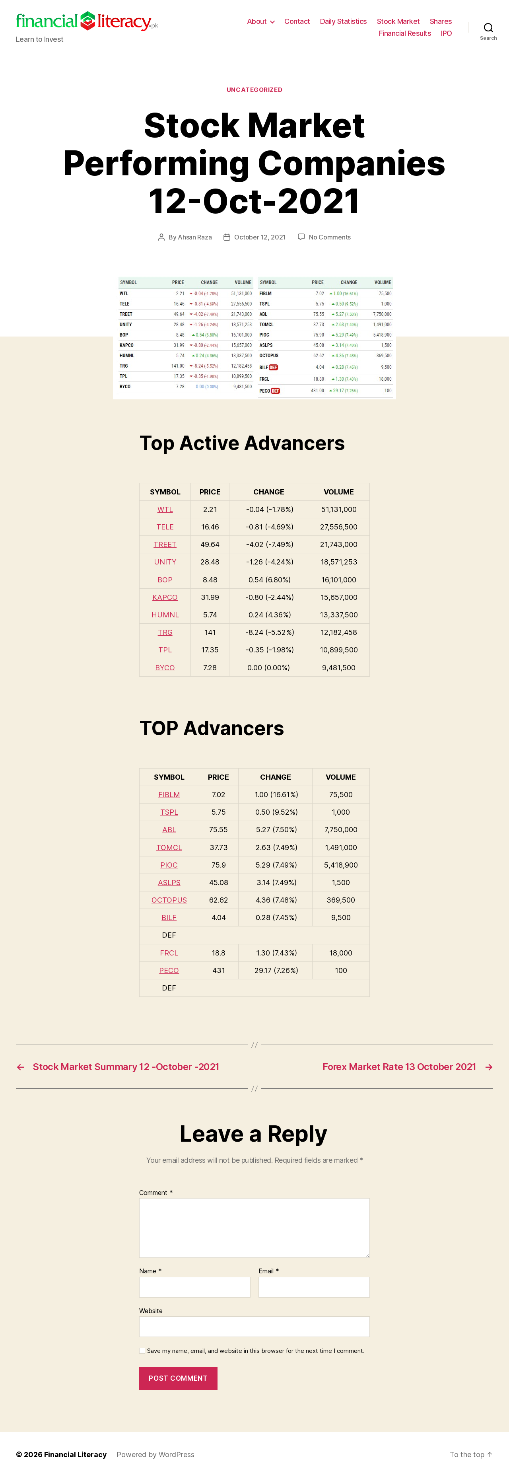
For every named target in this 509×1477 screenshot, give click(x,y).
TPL (165, 650)
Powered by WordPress (155, 1454)
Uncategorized (254, 89)
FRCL (169, 953)
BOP (165, 580)
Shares (441, 21)
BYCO (165, 668)
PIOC (169, 865)
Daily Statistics (343, 21)
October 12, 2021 (260, 237)
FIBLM (169, 794)
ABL (169, 829)
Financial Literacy (75, 1454)
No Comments (330, 237)
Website (151, 1311)
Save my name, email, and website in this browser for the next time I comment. (256, 1350)
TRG (165, 632)
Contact (297, 21)
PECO (169, 970)
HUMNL (165, 615)
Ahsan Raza (195, 237)
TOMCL (169, 847)
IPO (446, 33)
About (257, 21)
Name (150, 1271)
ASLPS (169, 882)
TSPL (169, 812)
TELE (165, 527)
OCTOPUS (169, 900)
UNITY (165, 562)
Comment (156, 1193)
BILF (169, 917)
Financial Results (405, 33)
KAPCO (165, 597)
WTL (165, 509)
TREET (165, 544)
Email (268, 1271)
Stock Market (398, 21)
